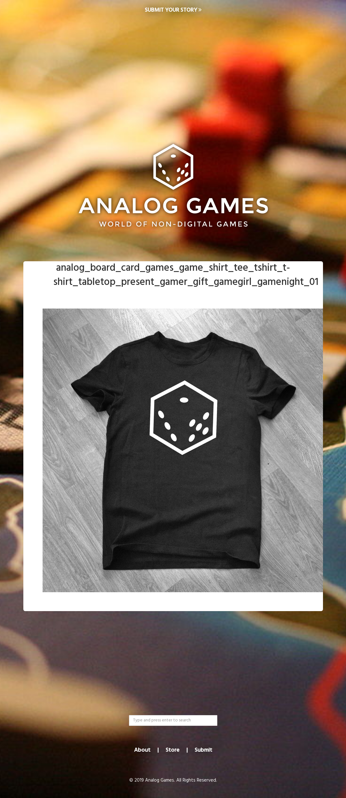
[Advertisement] (173, 71)
